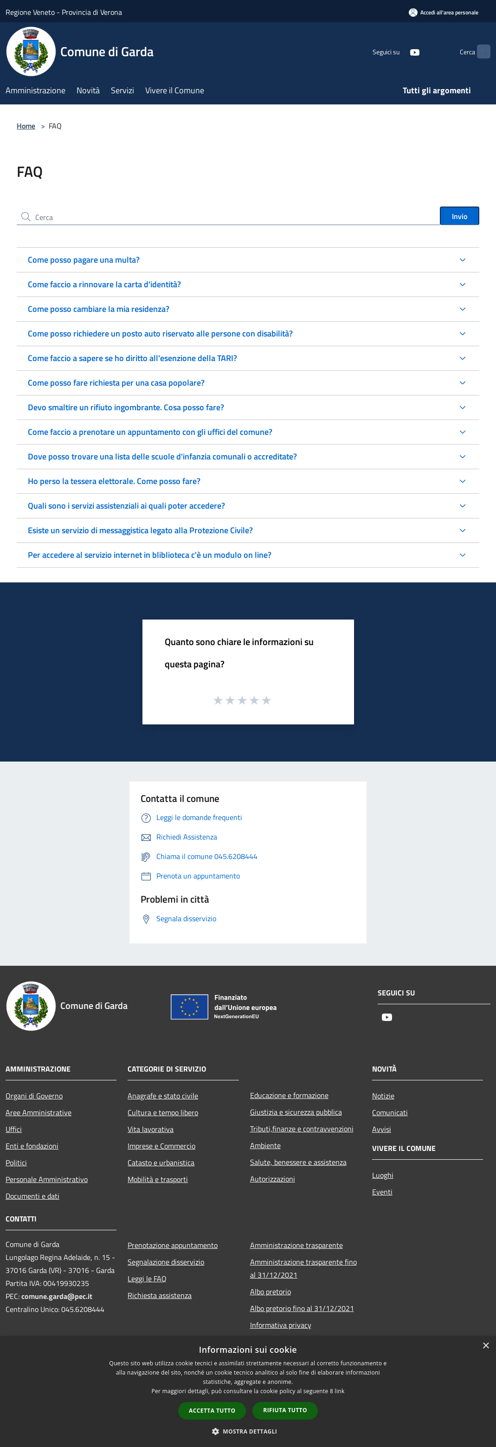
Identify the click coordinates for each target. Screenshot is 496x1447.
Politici (16, 1162)
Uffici (14, 1129)
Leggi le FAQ (147, 1278)
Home (26, 125)
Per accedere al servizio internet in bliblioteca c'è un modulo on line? (149, 555)
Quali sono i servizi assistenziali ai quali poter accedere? (126, 505)
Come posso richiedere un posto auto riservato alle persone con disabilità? (160, 333)
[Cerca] (479, 51)
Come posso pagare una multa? (84, 259)
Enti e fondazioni (32, 1145)
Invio (459, 216)
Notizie (383, 1095)
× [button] (485, 1346)
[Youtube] (396, 51)
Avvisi (381, 1129)
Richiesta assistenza (160, 1295)
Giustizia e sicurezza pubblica (296, 1112)
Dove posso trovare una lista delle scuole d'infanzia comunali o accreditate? (162, 456)
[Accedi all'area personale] (443, 12)
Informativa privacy (280, 1325)
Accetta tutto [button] (212, 1411)
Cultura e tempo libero (163, 1112)
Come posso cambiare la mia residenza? (98, 309)
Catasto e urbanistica (161, 1162)
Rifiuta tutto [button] (285, 1410)
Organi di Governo (34, 1095)
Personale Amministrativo (47, 1179)
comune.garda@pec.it (56, 1296)
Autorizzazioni (272, 1178)
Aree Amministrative (38, 1112)
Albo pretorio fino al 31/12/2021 (302, 1308)
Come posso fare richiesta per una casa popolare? (116, 382)
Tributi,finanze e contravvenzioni (302, 1128)
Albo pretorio (270, 1291)
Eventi (382, 1191)
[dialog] (248, 1391)
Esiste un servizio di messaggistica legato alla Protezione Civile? (140, 530)
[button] (248, 1431)
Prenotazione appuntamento (173, 1245)
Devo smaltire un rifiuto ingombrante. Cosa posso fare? (126, 407)
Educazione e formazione (289, 1095)
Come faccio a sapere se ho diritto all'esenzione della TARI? (132, 358)
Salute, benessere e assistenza (298, 1162)
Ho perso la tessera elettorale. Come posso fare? (114, 481)
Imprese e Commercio (161, 1145)
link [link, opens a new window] (340, 1391)
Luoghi (382, 1175)
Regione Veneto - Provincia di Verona (64, 12)
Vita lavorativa (151, 1129)
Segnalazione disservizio (166, 1261)
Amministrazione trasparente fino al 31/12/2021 (303, 1268)
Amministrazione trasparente (296, 1245)
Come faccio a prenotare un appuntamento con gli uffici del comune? (150, 432)
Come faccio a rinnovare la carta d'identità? (104, 284)
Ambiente (265, 1145)
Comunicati (390, 1112)
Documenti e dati (32, 1196)
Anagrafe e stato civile (163, 1095)
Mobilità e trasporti (158, 1179)
